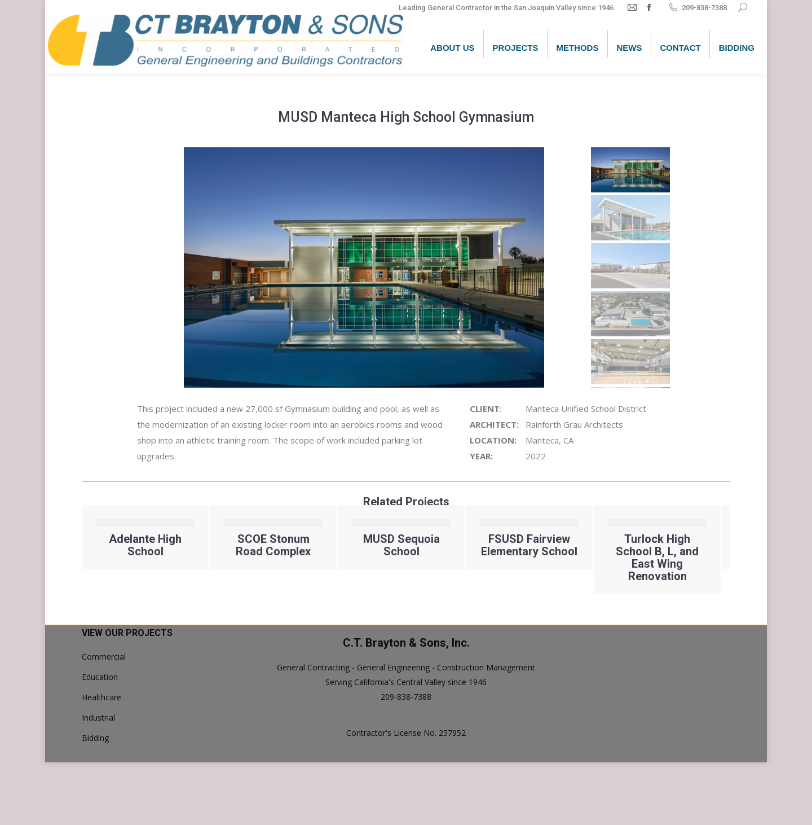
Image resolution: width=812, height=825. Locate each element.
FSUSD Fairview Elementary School (636, 545)
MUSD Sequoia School (508, 545)
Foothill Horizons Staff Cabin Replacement (124, 551)
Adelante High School (252, 545)
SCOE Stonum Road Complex (380, 545)
